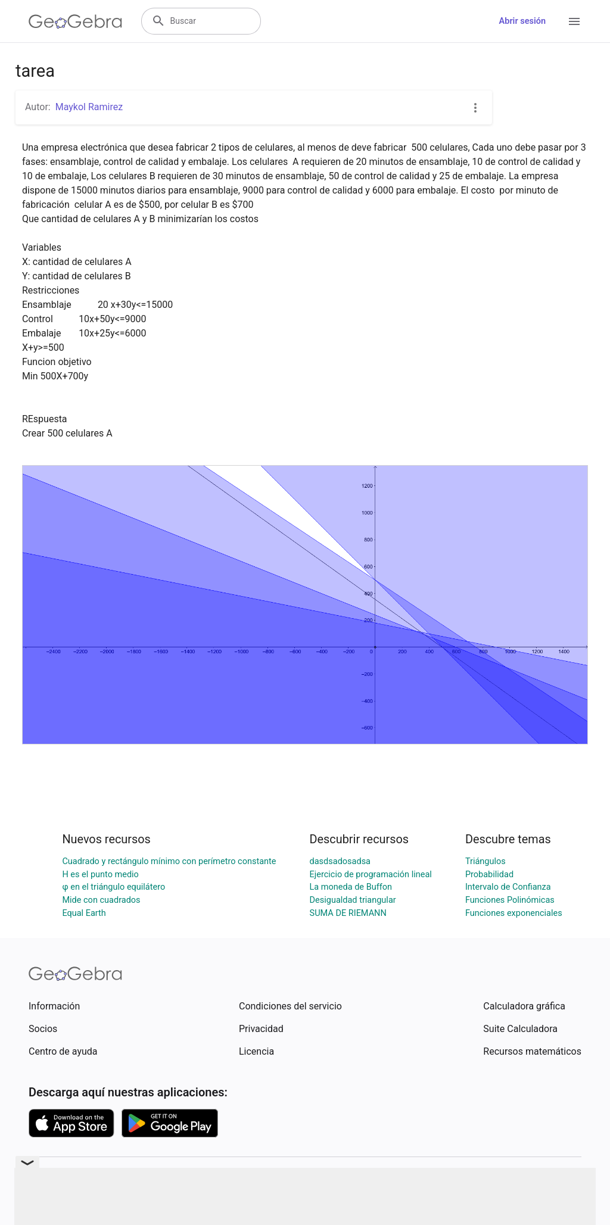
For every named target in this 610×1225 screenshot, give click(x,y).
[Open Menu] (574, 21)
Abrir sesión (522, 21)
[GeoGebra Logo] (75, 21)
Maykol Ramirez (89, 107)
